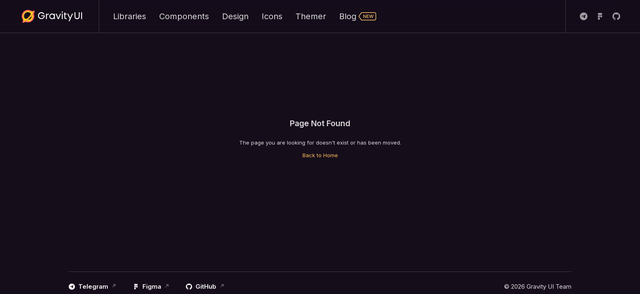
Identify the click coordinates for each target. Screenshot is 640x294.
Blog (358, 16)
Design (235, 16)
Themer (311, 16)
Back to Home (320, 155)
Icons (272, 16)
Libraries (129, 16)
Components (184, 16)
